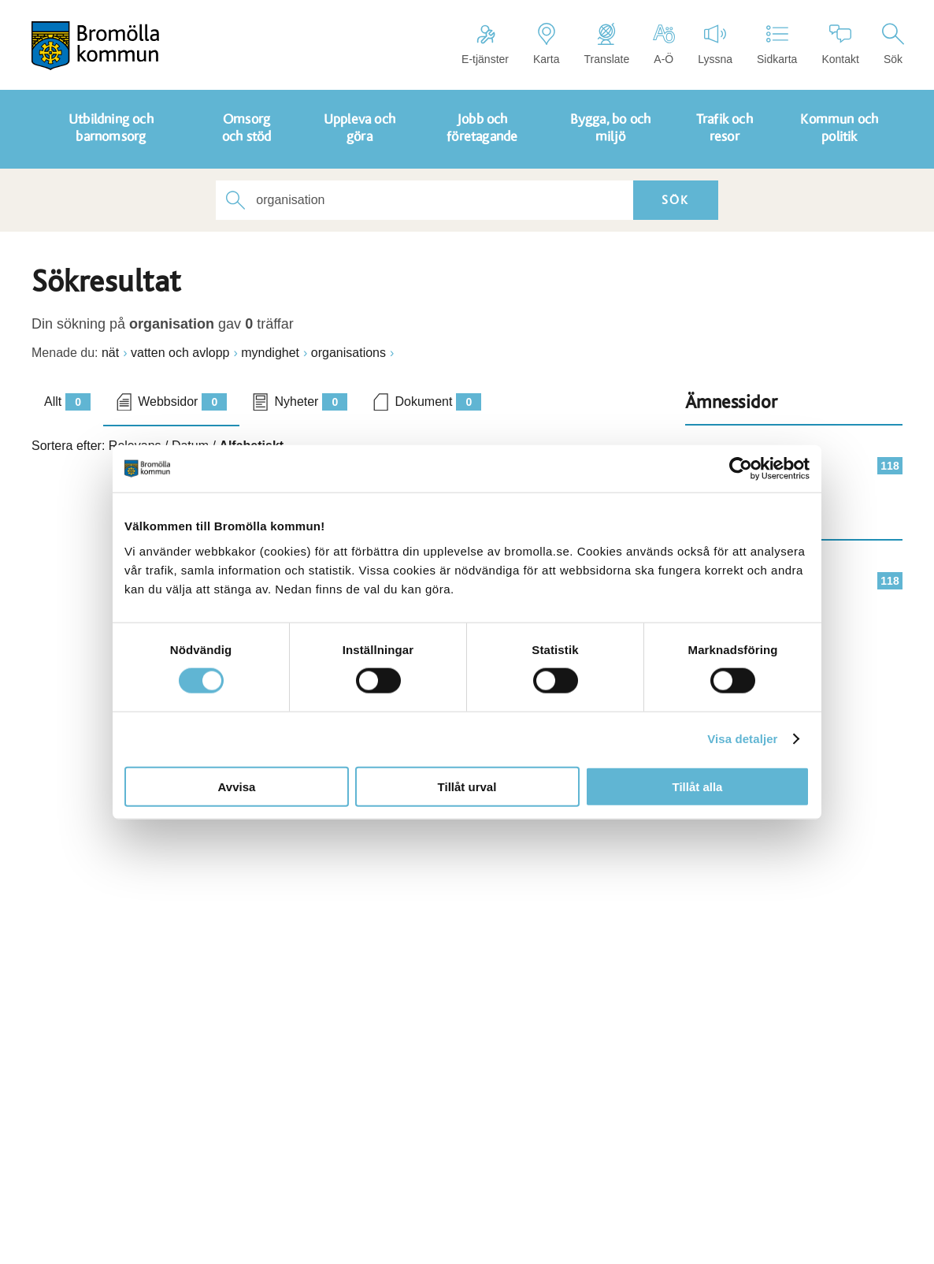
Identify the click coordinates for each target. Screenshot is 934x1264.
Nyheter (310, 402)
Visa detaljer (742, 738)
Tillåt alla (698, 786)
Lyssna (715, 44)
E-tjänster (485, 44)
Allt (67, 402)
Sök (893, 44)
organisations (348, 352)
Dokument (438, 402)
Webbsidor (182, 402)
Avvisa (237, 786)
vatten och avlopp (180, 352)
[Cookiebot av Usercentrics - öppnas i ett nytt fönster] (741, 469)
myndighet (270, 352)
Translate (606, 44)
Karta (546, 44)
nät (110, 352)
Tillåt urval (467, 786)
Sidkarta (777, 44)
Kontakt (839, 44)
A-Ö (663, 44)
